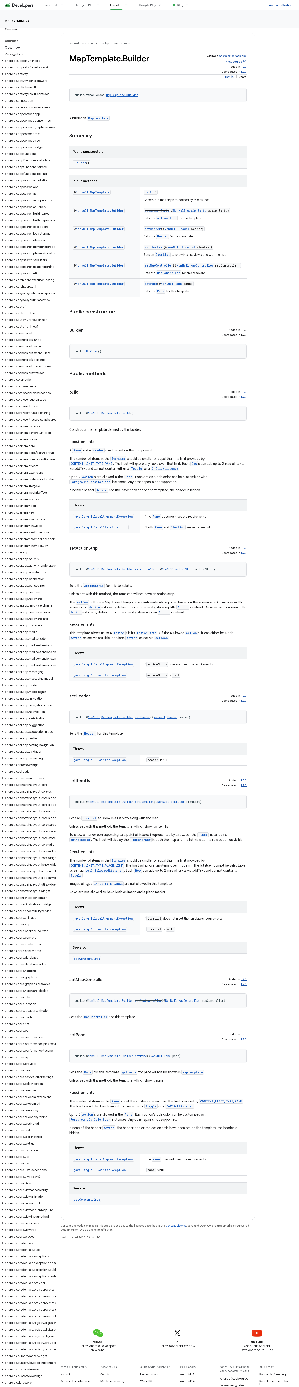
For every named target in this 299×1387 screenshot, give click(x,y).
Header (184, 229)
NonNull (82, 192)
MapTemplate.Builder (122, 95)
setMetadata (80, 840)
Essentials (51, 5)
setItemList (154, 247)
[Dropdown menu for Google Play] (161, 5)
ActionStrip (196, 211)
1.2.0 (244, 66)
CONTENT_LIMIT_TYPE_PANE (91, 464)
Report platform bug (272, 1374)
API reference (17, 20)
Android (66, 1374)
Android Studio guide (234, 1378)
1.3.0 (244, 780)
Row (194, 464)
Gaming (106, 1374)
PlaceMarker (141, 840)
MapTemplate (98, 118)
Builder (80, 163)
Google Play (147, 5)
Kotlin (229, 77)
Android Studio (280, 5)
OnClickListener (165, 469)
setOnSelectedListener (104, 870)
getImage (129, 1072)
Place (203, 835)
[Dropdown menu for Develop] (128, 5)
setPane (151, 284)
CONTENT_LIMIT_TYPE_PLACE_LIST (96, 865)
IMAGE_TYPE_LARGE (108, 884)
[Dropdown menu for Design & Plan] (99, 5)
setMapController (159, 265)
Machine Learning (112, 1381)
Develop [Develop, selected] (116, 5)
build (149, 192)
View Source (234, 62)
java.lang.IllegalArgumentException (103, 517)
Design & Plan (84, 5)
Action (87, 477)
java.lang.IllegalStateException (100, 527)
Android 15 (187, 1374)
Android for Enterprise (75, 1381)
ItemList (188, 247)
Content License (176, 1225)
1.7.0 (244, 71)
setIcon (161, 638)
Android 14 (187, 1381)
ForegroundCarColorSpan (90, 482)
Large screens (149, 1374)
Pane (178, 284)
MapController (202, 265)
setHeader (153, 229)
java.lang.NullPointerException (100, 675)
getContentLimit (87, 959)
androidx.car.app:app (233, 56)
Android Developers (81, 43)
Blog (180, 5)
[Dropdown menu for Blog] (189, 5)
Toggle (136, 469)
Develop (104, 43)
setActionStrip (157, 211)
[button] (27, 60)
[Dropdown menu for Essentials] (64, 5)
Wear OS (146, 1381)
